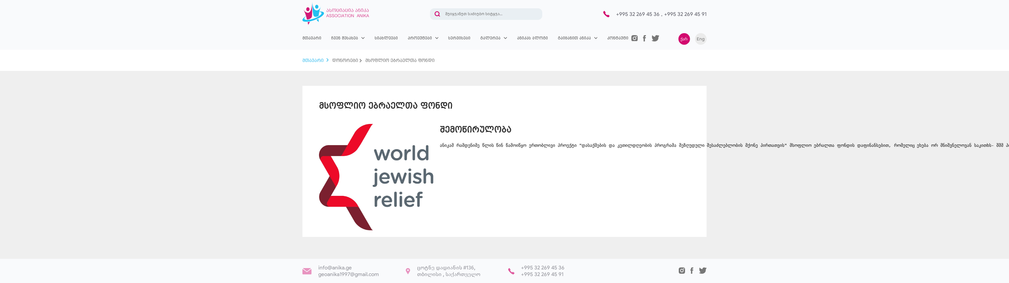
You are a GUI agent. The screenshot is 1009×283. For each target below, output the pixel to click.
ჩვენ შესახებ (344, 38)
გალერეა (490, 38)
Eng (701, 38)
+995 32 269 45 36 (638, 14)
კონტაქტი (617, 38)
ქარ (684, 38)
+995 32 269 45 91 (685, 14)
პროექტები (420, 38)
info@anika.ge (335, 267)
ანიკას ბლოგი (532, 38)
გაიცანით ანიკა (574, 38)
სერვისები (459, 38)
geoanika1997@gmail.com (348, 274)
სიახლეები (386, 38)
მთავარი (311, 38)
